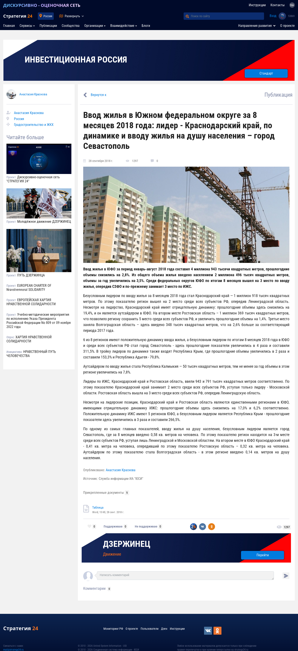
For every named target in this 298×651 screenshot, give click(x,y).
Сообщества (71, 26)
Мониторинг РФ (113, 628)
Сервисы (26, 26)
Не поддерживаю (146, 526)
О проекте (287, 26)
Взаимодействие (122, 26)
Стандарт (266, 73)
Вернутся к (98, 95)
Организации (93, 26)
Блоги (146, 26)
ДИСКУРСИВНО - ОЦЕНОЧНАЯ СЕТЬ (41, 5)
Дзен (164, 628)
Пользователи (149, 628)
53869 (291, 16)
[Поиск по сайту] (227, 16)
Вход (273, 16)
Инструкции (257, 5)
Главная (9, 26)
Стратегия (17, 16)
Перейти (263, 555)
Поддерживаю (113, 526)
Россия (47, 16)
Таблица (97, 507)
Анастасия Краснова (33, 94)
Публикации (48, 26)
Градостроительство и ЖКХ (34, 125)
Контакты (277, 5)
